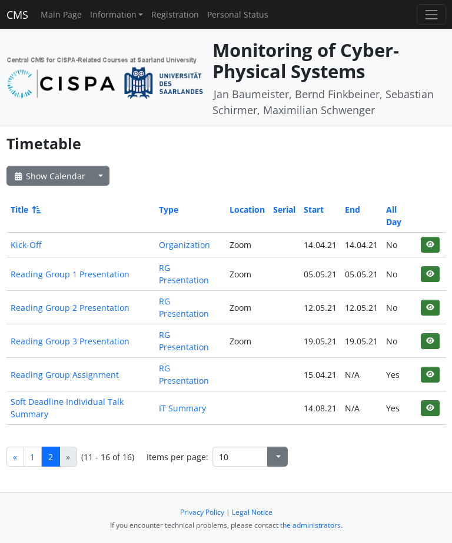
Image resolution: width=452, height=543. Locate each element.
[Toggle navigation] (431, 14)
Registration (175, 14)
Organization (184, 244)
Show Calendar (49, 176)
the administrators (310, 525)
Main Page (61, 14)
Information (113, 14)
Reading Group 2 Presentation (70, 307)
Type (168, 209)
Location (247, 209)
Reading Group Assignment (65, 374)
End (352, 209)
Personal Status (237, 14)
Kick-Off (26, 244)
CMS (17, 15)
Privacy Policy (202, 512)
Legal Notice (252, 512)
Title (25, 209)
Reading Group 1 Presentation (70, 274)
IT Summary (182, 408)
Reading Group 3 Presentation (70, 341)
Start (314, 209)
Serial (284, 209)
